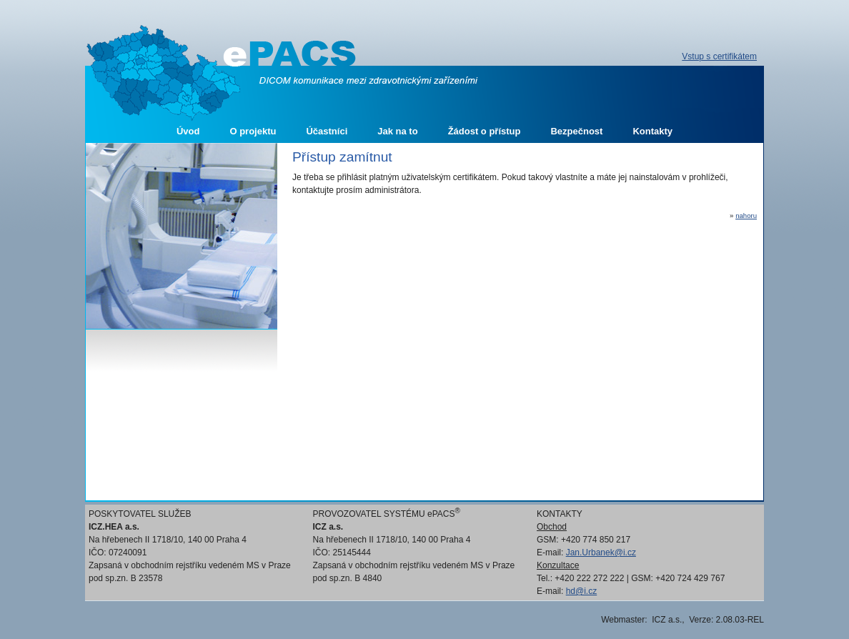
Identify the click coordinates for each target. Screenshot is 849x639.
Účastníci (326, 131)
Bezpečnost (576, 131)
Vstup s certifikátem (719, 56)
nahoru (746, 215)
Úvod (188, 131)
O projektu (252, 131)
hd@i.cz (581, 591)
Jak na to (397, 131)
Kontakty (652, 131)
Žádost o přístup (484, 131)
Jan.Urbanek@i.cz (601, 553)
